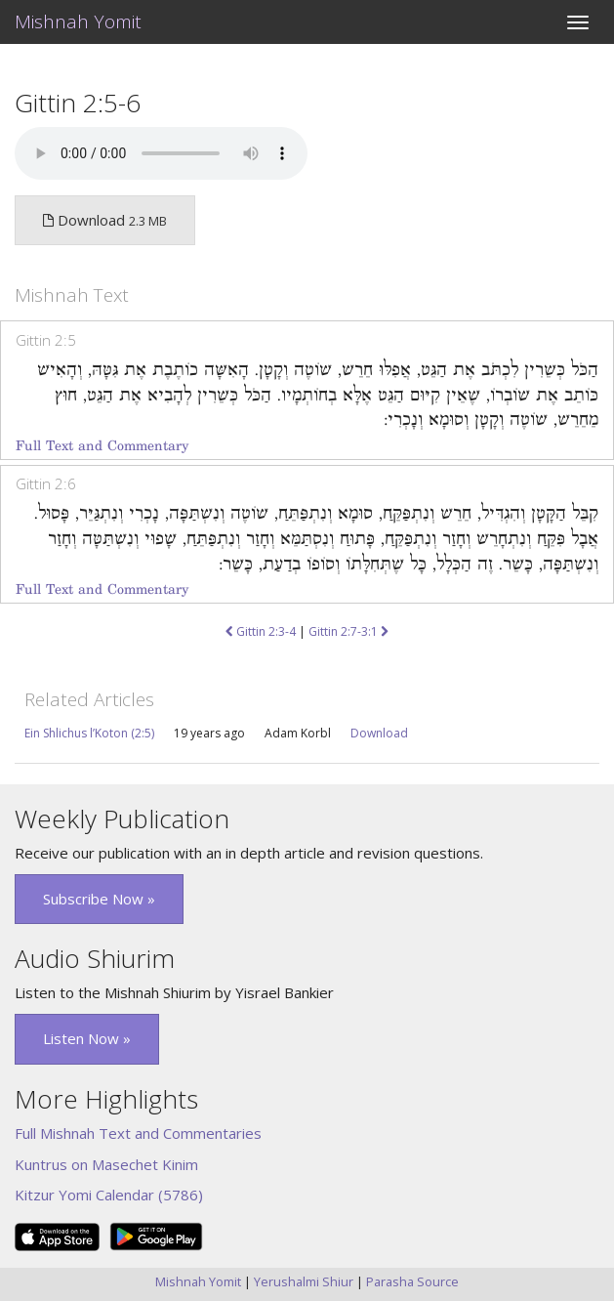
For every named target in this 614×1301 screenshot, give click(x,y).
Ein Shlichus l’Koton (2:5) (89, 733)
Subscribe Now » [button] (99, 898)
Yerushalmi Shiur (303, 1281)
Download (379, 733)
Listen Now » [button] (87, 1038)
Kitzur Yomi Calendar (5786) (109, 1194)
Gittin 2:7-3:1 (348, 631)
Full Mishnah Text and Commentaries (138, 1133)
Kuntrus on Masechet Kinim (106, 1164)
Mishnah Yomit (78, 21)
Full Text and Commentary (102, 446)
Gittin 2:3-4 (260, 631)
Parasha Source (412, 1281)
